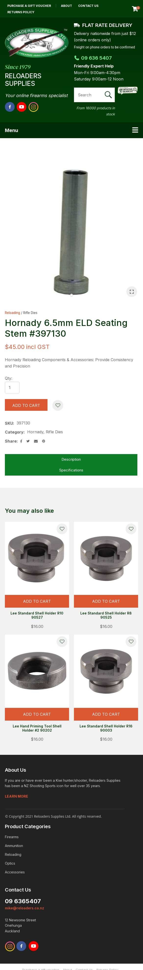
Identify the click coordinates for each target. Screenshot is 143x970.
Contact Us (88, 6)
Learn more (16, 796)
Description (71, 459)
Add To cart (37, 601)
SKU (9, 423)
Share (11, 441)
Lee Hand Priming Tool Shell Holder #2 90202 (37, 728)
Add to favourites (62, 529)
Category (14, 432)
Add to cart (26, 405)
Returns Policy (20, 12)
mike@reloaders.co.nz (24, 908)
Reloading (12, 313)
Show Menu (135, 130)
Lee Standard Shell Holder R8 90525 (106, 615)
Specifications (71, 470)
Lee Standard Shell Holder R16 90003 (106, 728)
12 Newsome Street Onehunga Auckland (20, 925)
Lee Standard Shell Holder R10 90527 (37, 615)
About (66, 6)
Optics (10, 863)
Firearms (12, 837)
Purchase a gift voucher (29, 6)
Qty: (8, 378)
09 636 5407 (93, 58)
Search (109, 95)
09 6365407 (23, 901)
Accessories (15, 872)
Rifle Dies (30, 313)
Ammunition (14, 846)
